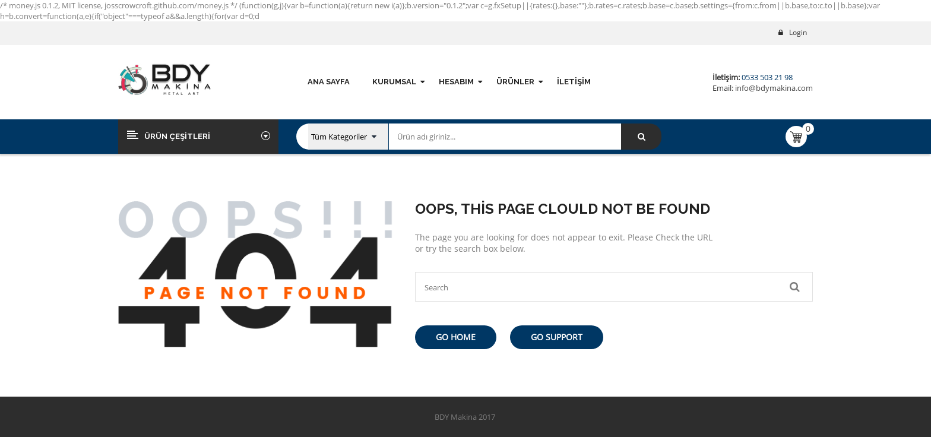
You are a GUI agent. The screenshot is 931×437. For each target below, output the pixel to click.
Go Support (556, 337)
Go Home (456, 337)
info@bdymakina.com (773, 88)
